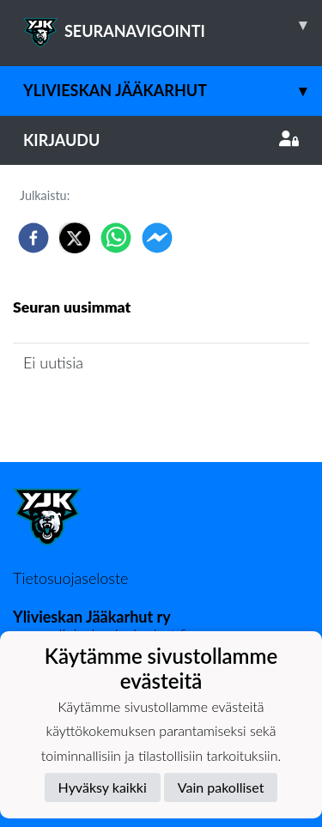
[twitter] (74, 237)
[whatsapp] (115, 237)
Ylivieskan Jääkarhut (172, 90)
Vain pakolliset (221, 787)
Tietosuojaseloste (70, 578)
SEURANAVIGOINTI (172, 25)
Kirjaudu (161, 140)
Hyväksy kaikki (102, 787)
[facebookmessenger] (157, 237)
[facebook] (33, 237)
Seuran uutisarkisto (89, 411)
